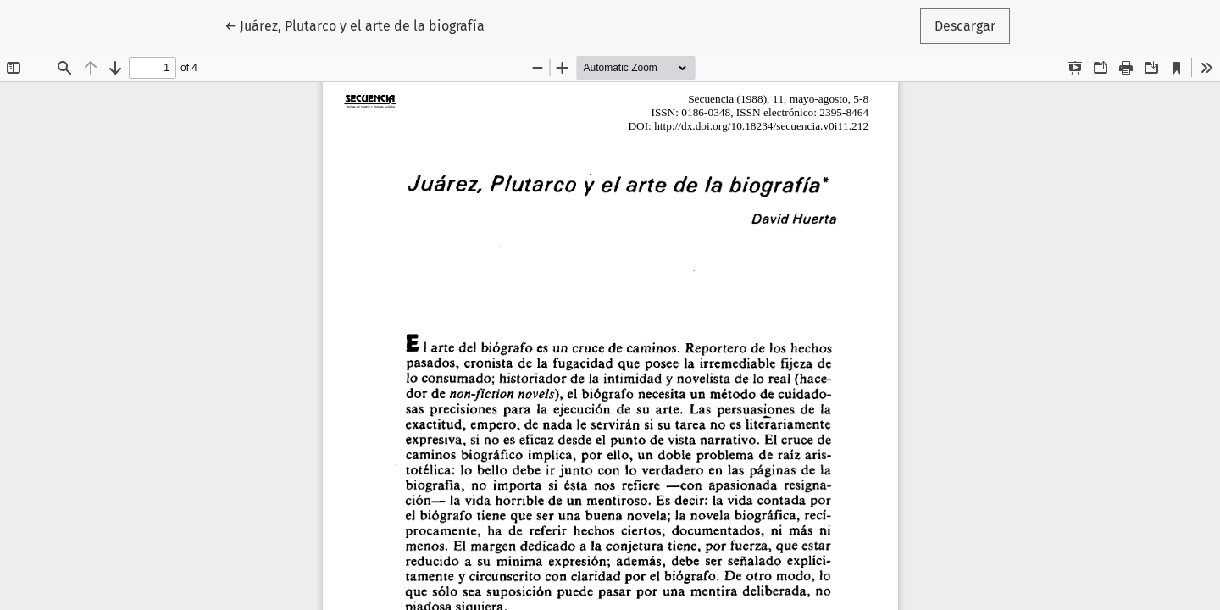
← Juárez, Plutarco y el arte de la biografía (355, 24)
